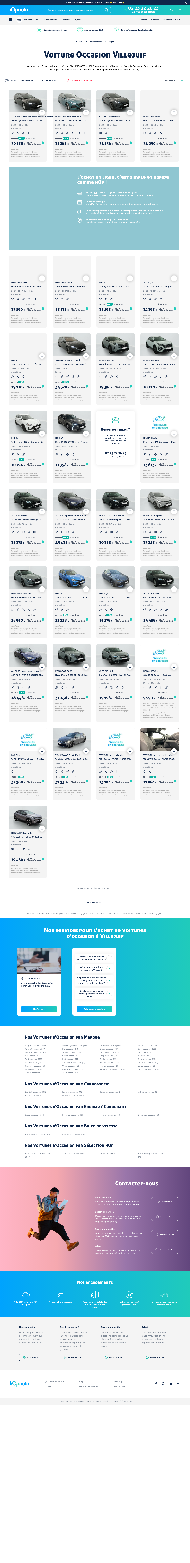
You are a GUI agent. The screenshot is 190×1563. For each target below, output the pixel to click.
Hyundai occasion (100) (35, 1210)
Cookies (64, 1559)
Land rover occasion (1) (148, 1227)
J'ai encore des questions (94, 1167)
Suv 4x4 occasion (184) (35, 1250)
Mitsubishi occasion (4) (148, 1221)
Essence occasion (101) (72, 1273)
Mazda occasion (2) (33, 1227)
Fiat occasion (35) (70, 1217)
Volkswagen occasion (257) (74, 1204)
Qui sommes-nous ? (54, 1540)
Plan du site (119, 1544)
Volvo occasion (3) (70, 1224)
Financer (155, 20)
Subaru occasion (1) (34, 1231)
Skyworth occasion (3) (35, 1224)
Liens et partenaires (88, 1544)
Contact (48, 1544)
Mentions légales (77, 1559)
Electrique (66, 20)
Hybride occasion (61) (110, 1273)
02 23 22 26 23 (143, 8)
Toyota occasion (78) (71, 1210)
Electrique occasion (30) (149, 1273)
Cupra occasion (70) (109, 1210)
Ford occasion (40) (33, 1217)
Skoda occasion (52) (71, 1214)
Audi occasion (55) (33, 1214)
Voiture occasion (95, 42)
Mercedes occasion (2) (72, 1227)
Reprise (144, 20)
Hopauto (79, 42)
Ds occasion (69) (145, 1210)
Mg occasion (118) (70, 1207)
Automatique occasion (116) (37, 1292)
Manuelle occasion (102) (73, 1292)
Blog (81, 1540)
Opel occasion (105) (147, 1207)
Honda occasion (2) (109, 1224)
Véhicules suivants (117, 1058)
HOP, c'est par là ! (39, 1167)
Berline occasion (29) (72, 1250)
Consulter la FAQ (165, 1392)
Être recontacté (165, 1375)
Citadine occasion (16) (110, 1250)
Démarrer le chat (164, 1408)
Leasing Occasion (49, 20)
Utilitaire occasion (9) (147, 1250)
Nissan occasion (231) (147, 1204)
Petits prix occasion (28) (111, 1312)
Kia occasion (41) (145, 1214)
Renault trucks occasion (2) (112, 1227)
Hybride (77, 20)
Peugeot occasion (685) (35, 1204)
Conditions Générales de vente (122, 1559)
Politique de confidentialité (97, 1559)
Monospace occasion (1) (73, 1254)
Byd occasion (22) (108, 1217)
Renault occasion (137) (35, 1207)
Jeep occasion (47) (108, 1214)
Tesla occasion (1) (70, 1231)
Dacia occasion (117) (109, 1207)
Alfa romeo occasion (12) (73, 1221)
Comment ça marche (172, 20)
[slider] (10, 136)
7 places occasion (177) (73, 1312)
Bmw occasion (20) (147, 1217)
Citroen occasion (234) (110, 1204)
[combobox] (77, 10)
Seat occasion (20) (33, 1221)
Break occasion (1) (33, 1254)
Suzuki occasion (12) (109, 1221)
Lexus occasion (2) (146, 1224)
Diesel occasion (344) (35, 1273)
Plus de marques (19, 192)
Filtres (10, 80)
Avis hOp (118, 1540)
